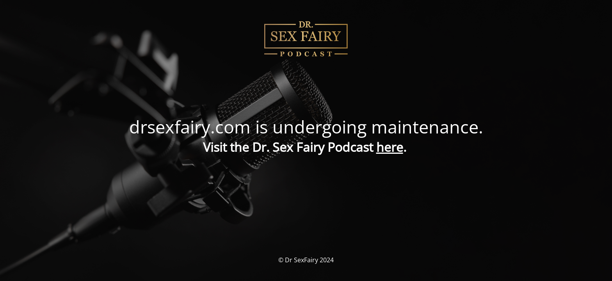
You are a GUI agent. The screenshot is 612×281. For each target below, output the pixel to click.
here (389, 147)
